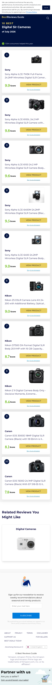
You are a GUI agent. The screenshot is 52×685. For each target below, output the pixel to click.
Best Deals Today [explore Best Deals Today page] (13, 641)
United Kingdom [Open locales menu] (36, 647)
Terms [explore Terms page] (30, 633)
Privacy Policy (31, 12)
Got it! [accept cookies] (46, 8)
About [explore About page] (7, 633)
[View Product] (26, 71)
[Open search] (48, 18)
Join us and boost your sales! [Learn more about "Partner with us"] (15, 680)
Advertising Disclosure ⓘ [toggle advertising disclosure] (14, 647)
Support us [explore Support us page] (10, 637)
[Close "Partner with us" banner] (50, 670)
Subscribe (26, 615)
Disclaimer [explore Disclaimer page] (42, 633)
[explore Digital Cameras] (26, 542)
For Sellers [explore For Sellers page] (42, 637)
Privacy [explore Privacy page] (18, 633)
